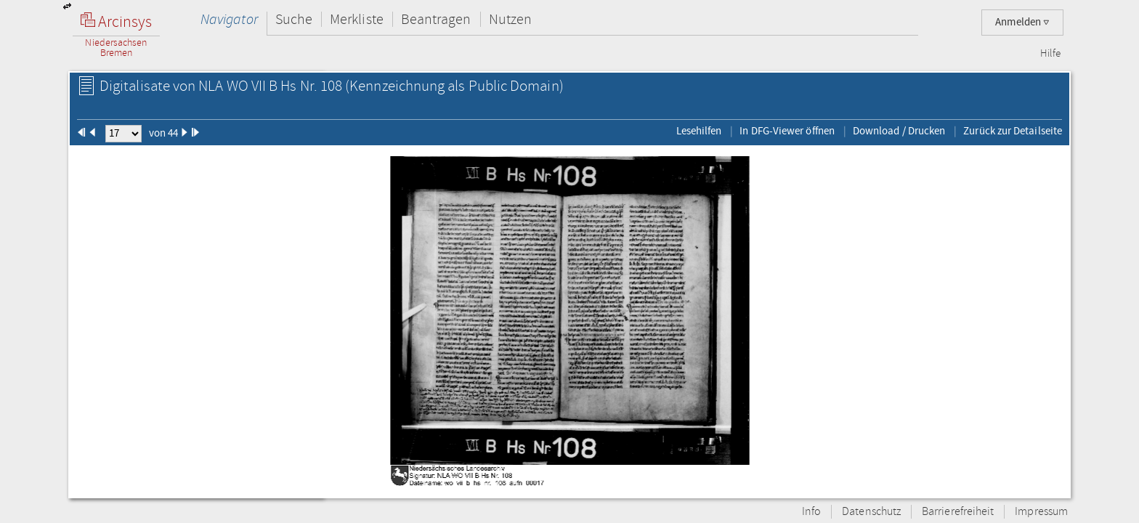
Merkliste (357, 19)
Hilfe (1050, 53)
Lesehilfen (699, 130)
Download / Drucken (899, 130)
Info (811, 512)
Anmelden (1022, 22)
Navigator (229, 19)
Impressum (1041, 512)
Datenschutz (871, 512)
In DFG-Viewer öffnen (787, 130)
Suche (293, 19)
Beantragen (436, 19)
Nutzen (510, 19)
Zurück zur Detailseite (1012, 130)
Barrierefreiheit (958, 512)
